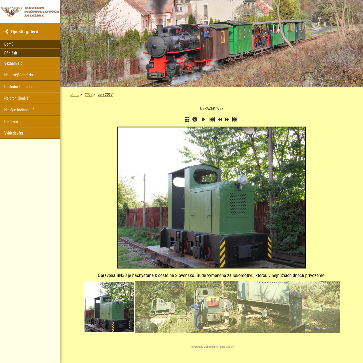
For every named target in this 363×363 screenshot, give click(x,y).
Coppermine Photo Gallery (219, 346)
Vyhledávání (13, 133)
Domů (74, 94)
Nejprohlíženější (16, 98)
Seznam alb (13, 63)
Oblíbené (11, 121)
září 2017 (105, 94)
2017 (88, 94)
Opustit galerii (24, 31)
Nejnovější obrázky (19, 75)
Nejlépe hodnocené (19, 110)
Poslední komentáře (19, 86)
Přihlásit (10, 53)
